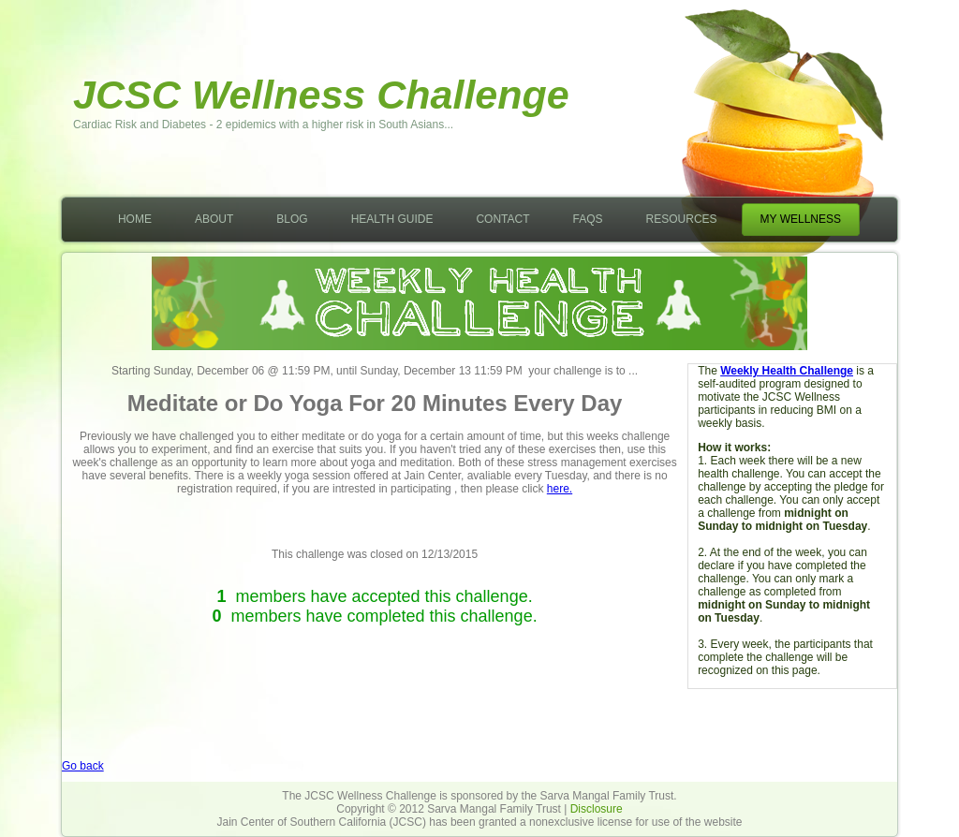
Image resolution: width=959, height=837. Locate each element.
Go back (83, 765)
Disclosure (596, 808)
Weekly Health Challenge (786, 370)
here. (559, 488)
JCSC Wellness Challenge (321, 94)
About (214, 219)
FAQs (588, 219)
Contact (502, 219)
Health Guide (392, 219)
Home (135, 219)
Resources (681, 219)
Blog (291, 219)
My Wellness (800, 219)
